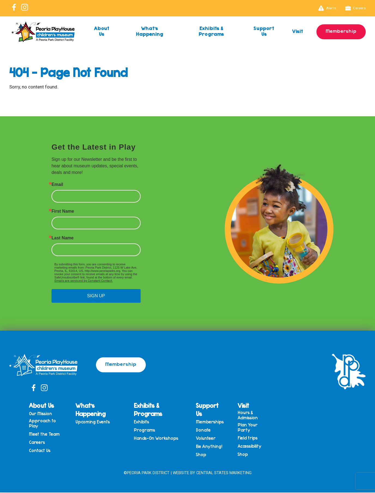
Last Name (63, 238)
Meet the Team (47, 434)
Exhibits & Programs (211, 31)
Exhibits (143, 421)
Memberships (211, 421)
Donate (204, 430)
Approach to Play (45, 423)
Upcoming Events (95, 421)
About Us (102, 31)
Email (57, 184)
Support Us (263, 31)
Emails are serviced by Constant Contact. (84, 281)
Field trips (248, 438)
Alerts (327, 8)
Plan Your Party (248, 428)
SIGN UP (96, 295)
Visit (297, 31)
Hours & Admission (248, 415)
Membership (340, 31)
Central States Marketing (224, 473)
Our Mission (44, 413)
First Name (63, 211)
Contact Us (43, 452)
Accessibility (250, 447)
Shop (202, 456)
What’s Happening (149, 31)
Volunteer (206, 439)
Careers (355, 8)
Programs (146, 430)
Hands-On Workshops (157, 439)
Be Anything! (210, 447)
